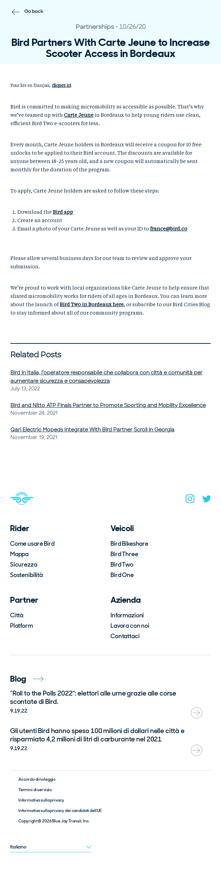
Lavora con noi (129, 626)
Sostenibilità (26, 575)
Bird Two (121, 564)
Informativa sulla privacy (41, 800)
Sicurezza (23, 564)
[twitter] (206, 500)
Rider (19, 528)
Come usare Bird (32, 543)
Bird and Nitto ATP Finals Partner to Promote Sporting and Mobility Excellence (108, 405)
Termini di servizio (35, 790)
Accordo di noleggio (37, 779)
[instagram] (190, 500)
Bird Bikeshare (129, 543)
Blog (26, 678)
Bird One (122, 575)
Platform (21, 626)
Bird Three (124, 554)
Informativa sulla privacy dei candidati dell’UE (59, 810)
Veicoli (122, 528)
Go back (33, 11)
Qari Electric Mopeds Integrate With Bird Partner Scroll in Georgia (92, 430)
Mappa (19, 554)
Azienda (125, 599)
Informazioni (127, 615)
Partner (24, 599)
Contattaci (125, 636)
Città (16, 615)
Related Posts (35, 354)
